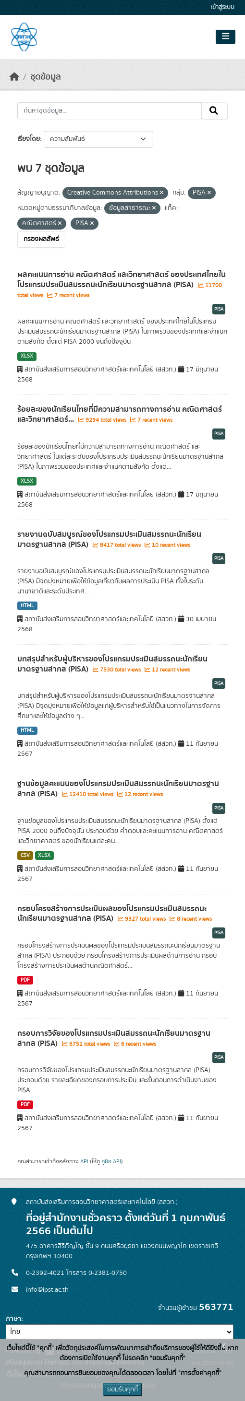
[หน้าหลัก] (14, 77)
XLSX (27, 356)
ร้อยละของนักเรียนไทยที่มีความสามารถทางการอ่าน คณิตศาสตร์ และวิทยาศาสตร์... (119, 414)
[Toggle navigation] (225, 37)
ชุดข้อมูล (45, 77)
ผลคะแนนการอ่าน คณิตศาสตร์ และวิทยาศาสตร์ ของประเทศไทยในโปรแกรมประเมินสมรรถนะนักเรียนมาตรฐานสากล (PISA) (121, 279)
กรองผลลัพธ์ (41, 239)
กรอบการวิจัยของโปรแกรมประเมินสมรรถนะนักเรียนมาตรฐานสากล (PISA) (113, 1038)
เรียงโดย (28, 139)
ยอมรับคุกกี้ (122, 1389)
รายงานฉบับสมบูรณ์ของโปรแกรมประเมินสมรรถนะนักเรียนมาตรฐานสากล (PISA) (109, 539)
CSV (25, 855)
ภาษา (13, 1319)
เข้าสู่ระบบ (222, 7)
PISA (218, 309)
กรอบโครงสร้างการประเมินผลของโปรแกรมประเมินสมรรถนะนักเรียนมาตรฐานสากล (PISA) (112, 914)
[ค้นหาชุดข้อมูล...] (109, 110)
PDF (25, 980)
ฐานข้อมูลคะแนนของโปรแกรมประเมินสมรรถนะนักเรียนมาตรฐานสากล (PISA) (118, 788)
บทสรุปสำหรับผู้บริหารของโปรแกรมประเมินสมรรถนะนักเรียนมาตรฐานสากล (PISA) (112, 664)
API (84, 1161)
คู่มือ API (111, 1161)
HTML (27, 606)
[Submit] (214, 110)
